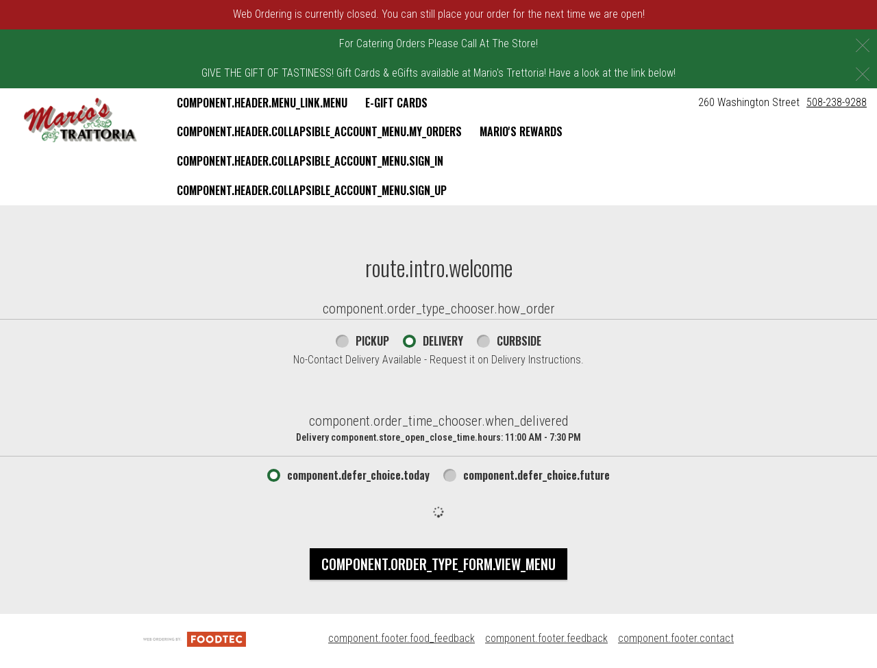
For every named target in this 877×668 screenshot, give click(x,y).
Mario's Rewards (521, 131)
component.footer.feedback (546, 638)
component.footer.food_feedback (401, 638)
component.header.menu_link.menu (262, 102)
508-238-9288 (836, 102)
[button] (80, 120)
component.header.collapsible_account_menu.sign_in (310, 161)
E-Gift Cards (396, 102)
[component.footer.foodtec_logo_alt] (194, 638)
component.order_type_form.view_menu (438, 564)
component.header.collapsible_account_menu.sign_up (312, 190)
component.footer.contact (676, 638)
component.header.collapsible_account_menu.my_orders (319, 131)
